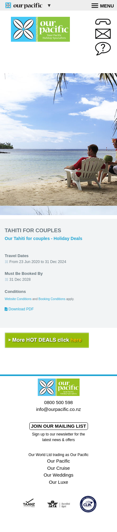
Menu (102, 5)
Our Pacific (58, 461)
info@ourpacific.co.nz (58, 409)
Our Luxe (58, 482)
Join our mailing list (58, 426)
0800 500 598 (58, 402)
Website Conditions (18, 299)
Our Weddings (59, 475)
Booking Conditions (51, 299)
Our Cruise (58, 468)
